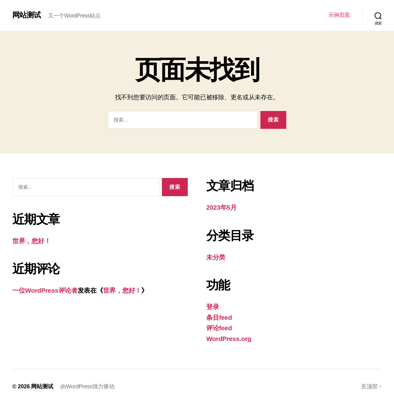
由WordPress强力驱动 (87, 386)
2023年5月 (221, 207)
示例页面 (339, 15)
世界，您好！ (31, 240)
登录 (212, 306)
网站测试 (26, 15)
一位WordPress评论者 (45, 290)
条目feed (219, 317)
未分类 (215, 257)
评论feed (219, 327)
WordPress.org (228, 338)
